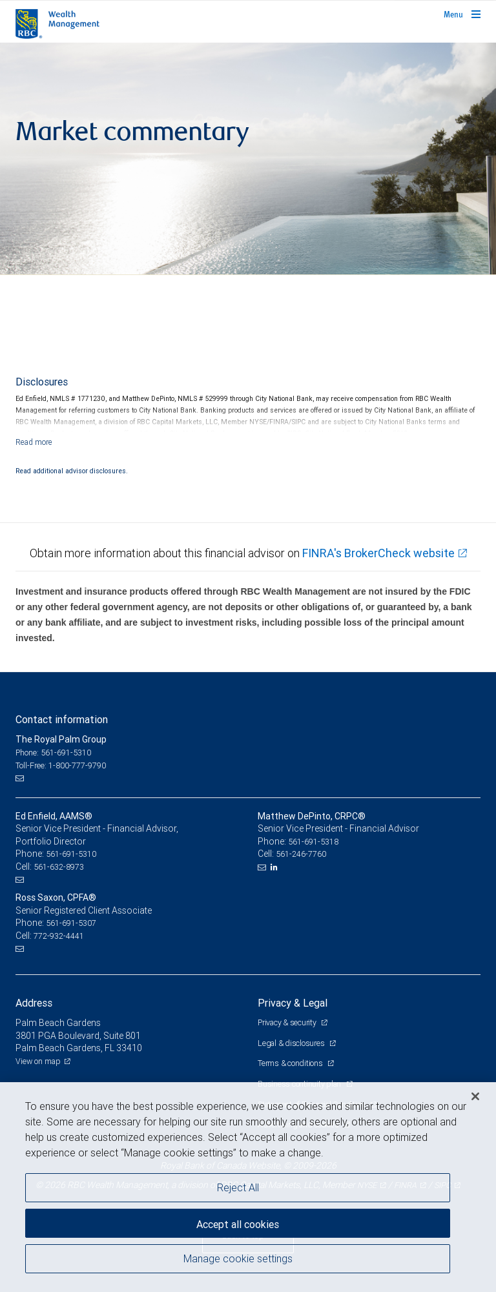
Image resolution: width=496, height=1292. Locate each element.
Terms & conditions (291, 1063)
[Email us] (21, 778)
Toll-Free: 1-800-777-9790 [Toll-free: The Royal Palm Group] (61, 765)
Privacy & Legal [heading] (292, 1002)
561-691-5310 (71, 853)
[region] (248, 1187)
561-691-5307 (71, 923)
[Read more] (34, 442)
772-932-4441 (59, 935)
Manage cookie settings (238, 1258)
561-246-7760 (301, 853)
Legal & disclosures (292, 1043)
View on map (38, 1061)
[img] (248, 159)
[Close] (475, 1096)
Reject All (238, 1187)
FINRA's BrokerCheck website (378, 553)
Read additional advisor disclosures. (72, 470)
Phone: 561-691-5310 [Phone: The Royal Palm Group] (53, 752)
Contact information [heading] (62, 719)
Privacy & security (288, 1022)
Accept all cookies (237, 1224)
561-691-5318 (313, 841)
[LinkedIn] (276, 867)
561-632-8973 (59, 866)
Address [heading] (34, 1002)
